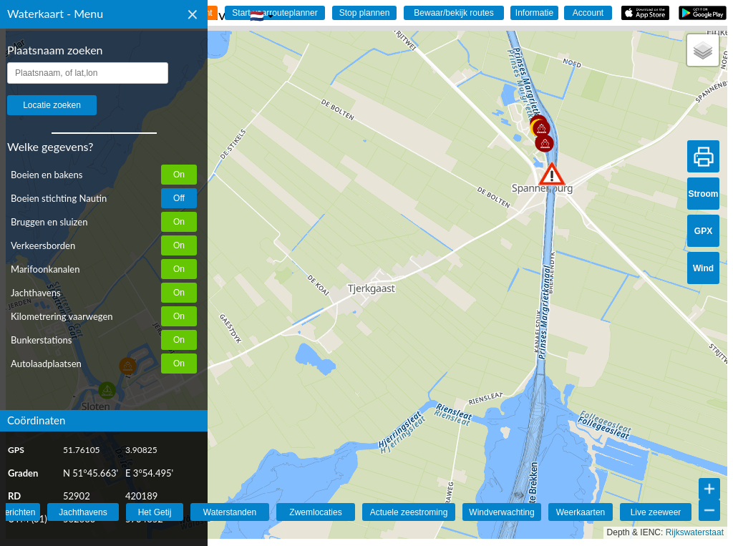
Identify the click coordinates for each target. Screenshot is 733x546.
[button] (552, 173)
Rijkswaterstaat (695, 532)
